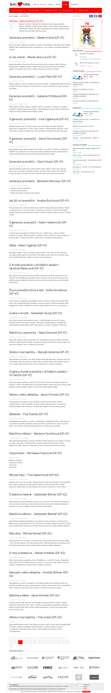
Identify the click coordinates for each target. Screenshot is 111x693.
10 (47, 639)
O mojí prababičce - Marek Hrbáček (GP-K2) (37, 553)
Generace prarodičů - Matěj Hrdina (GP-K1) (36, 37)
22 (44, 642)
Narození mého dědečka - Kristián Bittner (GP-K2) (39, 574)
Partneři (85, 686)
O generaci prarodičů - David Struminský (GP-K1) (38, 140)
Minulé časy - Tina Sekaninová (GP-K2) (34, 475)
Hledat (86, 16)
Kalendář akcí (86, 684)
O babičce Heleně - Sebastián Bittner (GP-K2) (38, 494)
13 (60, 639)
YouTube (100, 16)
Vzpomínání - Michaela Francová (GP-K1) (35, 453)
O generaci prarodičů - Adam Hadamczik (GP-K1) (38, 224)
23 (49, 642)
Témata (58, 4)
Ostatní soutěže (83, 10)
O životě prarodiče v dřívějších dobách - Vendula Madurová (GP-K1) (34, 266)
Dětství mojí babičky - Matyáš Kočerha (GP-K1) (39, 352)
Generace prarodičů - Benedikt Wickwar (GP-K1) (40, 181)
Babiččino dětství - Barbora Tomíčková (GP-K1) (39, 433)
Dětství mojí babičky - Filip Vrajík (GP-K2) (35, 617)
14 (65, 639)
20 (35, 642)
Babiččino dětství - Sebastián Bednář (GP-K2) (38, 514)
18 (25, 642)
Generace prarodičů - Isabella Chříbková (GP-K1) (38, 97)
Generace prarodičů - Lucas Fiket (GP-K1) (35, 76)
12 (56, 639)
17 (20, 642)
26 (63, 642)
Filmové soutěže (68, 10)
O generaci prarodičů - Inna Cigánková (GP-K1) (39, 119)
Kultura (50, 4)
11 (51, 639)
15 (10, 642)
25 (58, 642)
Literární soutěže (17, 10)
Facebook (91, 16)
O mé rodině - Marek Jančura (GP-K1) (32, 57)
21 (39, 642)
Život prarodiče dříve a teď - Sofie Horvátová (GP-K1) (38, 291)
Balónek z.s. (14, 4)
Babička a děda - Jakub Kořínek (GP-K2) (34, 595)
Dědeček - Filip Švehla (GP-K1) (28, 414)
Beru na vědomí (86, 691)
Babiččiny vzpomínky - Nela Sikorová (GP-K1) (38, 332)
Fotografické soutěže (50, 10)
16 (15, 642)
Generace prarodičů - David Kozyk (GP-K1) (36, 161)
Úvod (10, 16)
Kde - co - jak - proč (40, 4)
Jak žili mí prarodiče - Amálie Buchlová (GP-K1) (39, 200)
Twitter (95, 16)
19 (30, 642)
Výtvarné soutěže (33, 10)
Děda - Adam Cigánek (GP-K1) (28, 245)
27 (68, 642)
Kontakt (85, 688)
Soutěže (65, 4)
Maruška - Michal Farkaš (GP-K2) (30, 533)
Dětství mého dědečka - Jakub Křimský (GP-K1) (39, 394)
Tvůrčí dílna (74, 4)
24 (54, 642)
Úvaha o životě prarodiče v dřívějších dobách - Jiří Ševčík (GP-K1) (39, 373)
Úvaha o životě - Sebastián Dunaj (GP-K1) (35, 313)
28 (11, 645)
